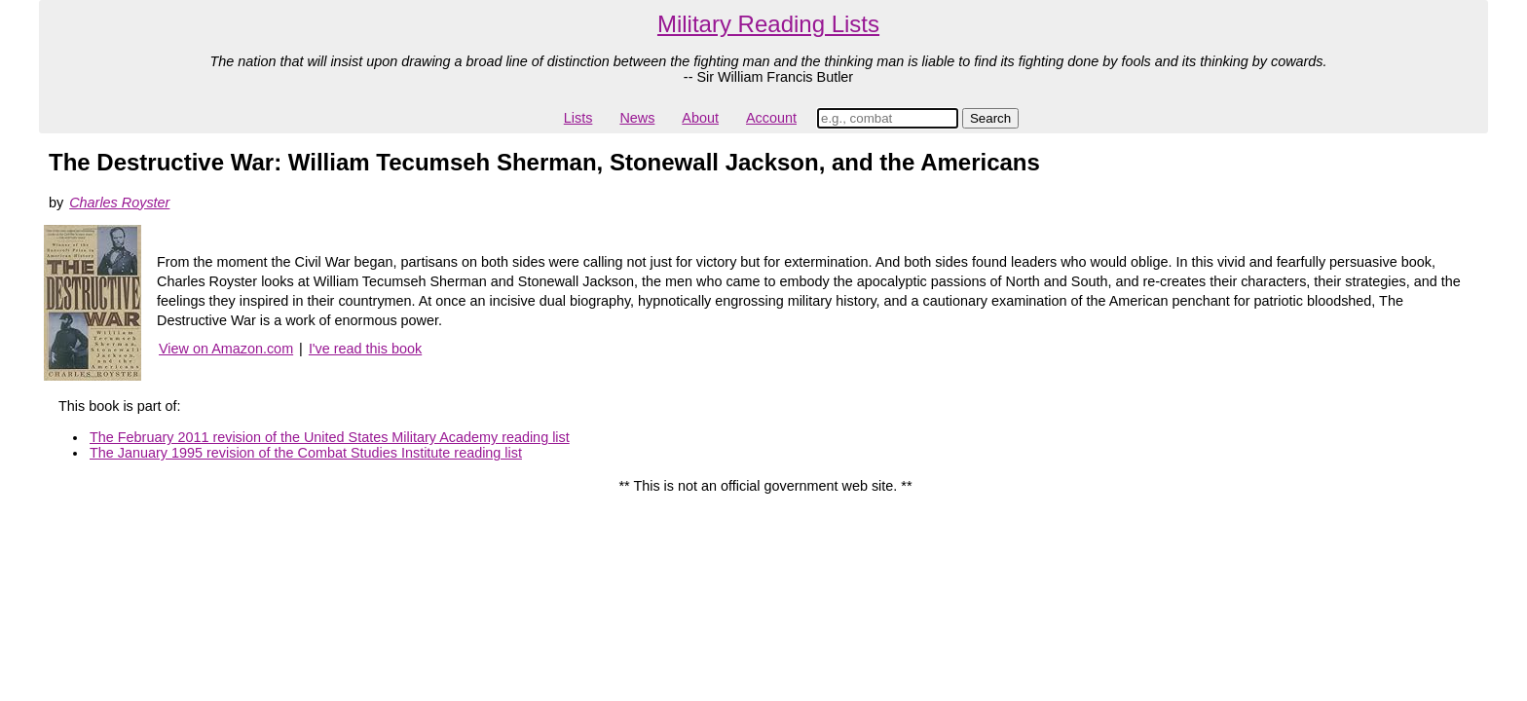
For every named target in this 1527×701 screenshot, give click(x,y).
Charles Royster (119, 202)
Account (771, 118)
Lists (578, 118)
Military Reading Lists (768, 24)
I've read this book (365, 348)
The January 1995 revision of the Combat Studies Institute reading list (306, 453)
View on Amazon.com (226, 348)
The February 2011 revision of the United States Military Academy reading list (330, 437)
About (700, 118)
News (636, 118)
